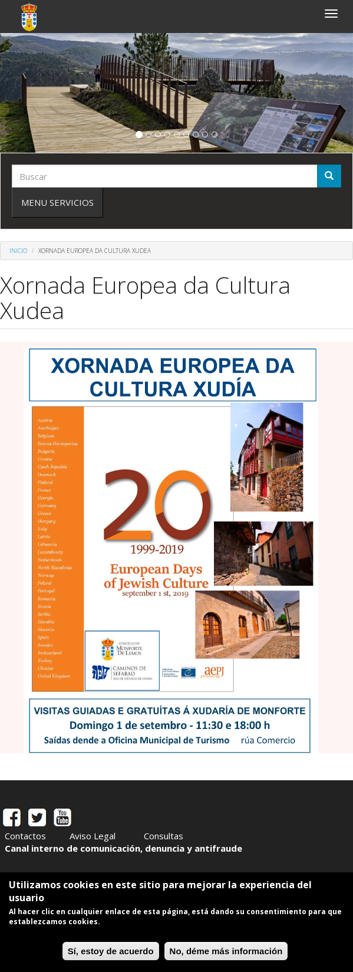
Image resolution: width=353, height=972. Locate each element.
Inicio (18, 251)
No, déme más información (226, 951)
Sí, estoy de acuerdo (111, 951)
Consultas (163, 836)
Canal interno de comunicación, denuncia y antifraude (123, 848)
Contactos (25, 836)
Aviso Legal (93, 836)
